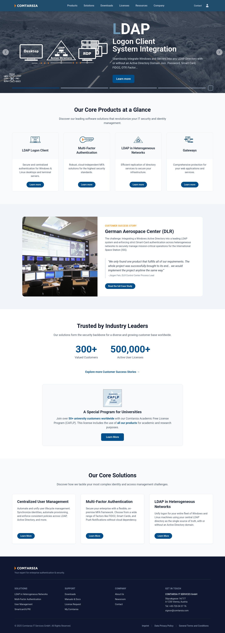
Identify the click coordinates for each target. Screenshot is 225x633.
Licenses (124, 5)
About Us (119, 594)
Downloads (106, 5)
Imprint (145, 626)
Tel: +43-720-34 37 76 (176, 606)
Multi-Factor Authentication (28, 599)
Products (72, 5)
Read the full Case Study (120, 286)
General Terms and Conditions (194, 626)
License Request (73, 604)
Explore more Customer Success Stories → (112, 371)
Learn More (112, 437)
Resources (141, 5)
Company (159, 5)
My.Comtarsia (71, 609)
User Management (24, 604)
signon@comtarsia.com (177, 610)
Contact (198, 5)
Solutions (89, 5)
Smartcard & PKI (23, 609)
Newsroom (120, 599)
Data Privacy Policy (164, 626)
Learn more (123, 78)
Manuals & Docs (73, 599)
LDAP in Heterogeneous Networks (31, 594)
